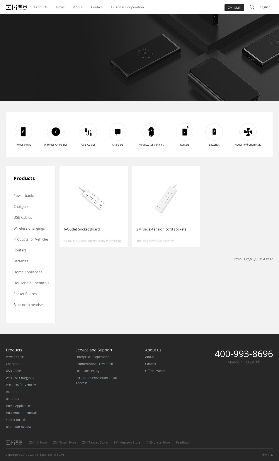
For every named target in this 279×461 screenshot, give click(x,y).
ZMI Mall (234, 7)
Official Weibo (155, 371)
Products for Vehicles (31, 239)
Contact (96, 7)
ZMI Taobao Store (95, 442)
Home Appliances (28, 272)
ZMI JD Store (38, 442)
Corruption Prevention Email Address (96, 380)
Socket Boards (25, 293)
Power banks (24, 195)
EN (271, 455)
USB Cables (23, 217)
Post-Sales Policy (87, 371)
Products (41, 7)
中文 (264, 455)
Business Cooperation (127, 7)
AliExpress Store (158, 442)
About (77, 7)
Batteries (21, 261)
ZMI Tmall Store (64, 442)
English (265, 7)
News (60, 7)
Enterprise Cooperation (92, 357)
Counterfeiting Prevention (94, 364)
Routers (20, 250)
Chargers (21, 206)
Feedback (183, 442)
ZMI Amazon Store (127, 442)
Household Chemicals (31, 282)
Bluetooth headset (29, 304)
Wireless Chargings (29, 228)
